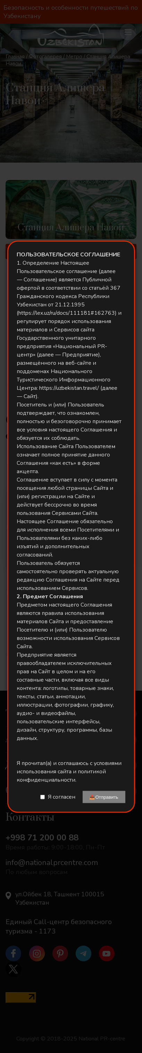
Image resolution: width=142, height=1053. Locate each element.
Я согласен (61, 797)
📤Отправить (103, 796)
